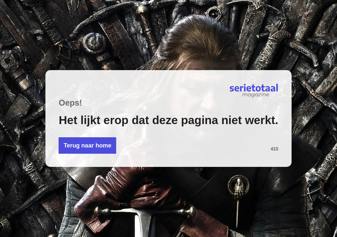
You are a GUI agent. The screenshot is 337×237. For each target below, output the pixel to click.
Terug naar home (87, 145)
